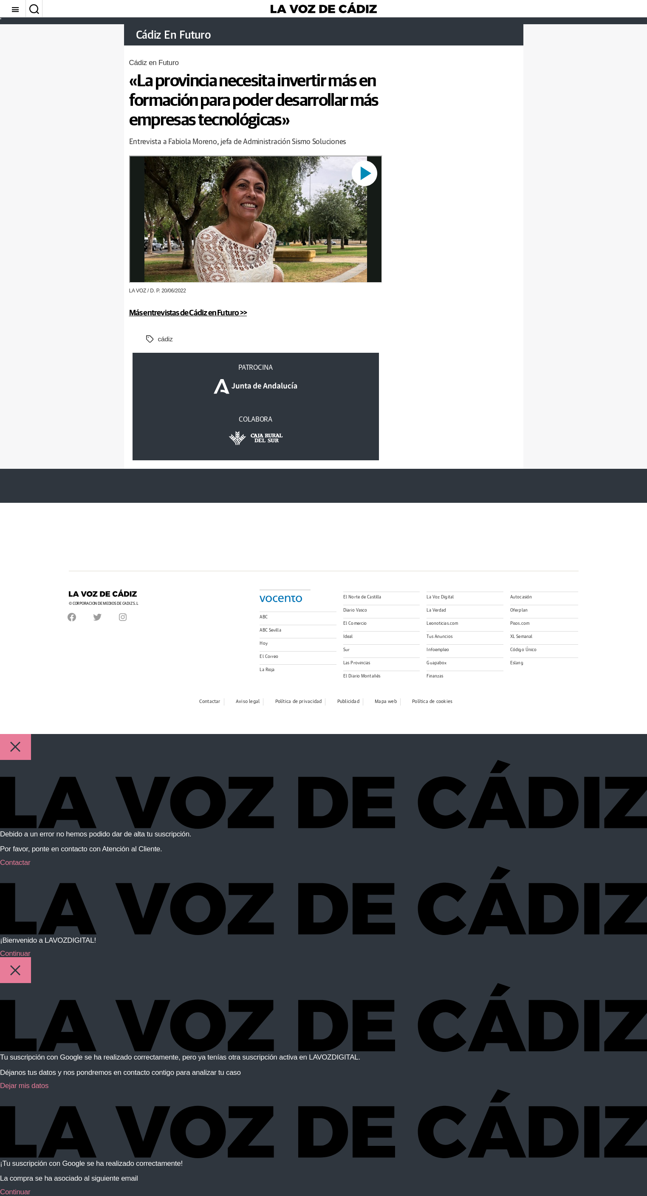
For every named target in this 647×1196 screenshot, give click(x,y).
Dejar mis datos (24, 1086)
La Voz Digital (440, 597)
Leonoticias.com (442, 623)
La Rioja (267, 670)
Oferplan (519, 610)
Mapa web (386, 701)
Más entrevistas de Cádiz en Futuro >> (195, 312)
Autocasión (521, 597)
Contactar (209, 701)
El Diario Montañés (361, 676)
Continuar (15, 953)
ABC (263, 617)
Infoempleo (438, 650)
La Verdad (436, 610)
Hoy (263, 643)
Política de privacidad (298, 701)
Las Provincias (356, 663)
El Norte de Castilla (362, 597)
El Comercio (355, 623)
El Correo (269, 657)
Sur (346, 650)
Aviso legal (248, 701)
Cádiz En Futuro (178, 35)
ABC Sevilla (270, 630)
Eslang (516, 663)
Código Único (523, 650)
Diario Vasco (355, 610)
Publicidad (348, 701)
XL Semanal (521, 637)
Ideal (348, 637)
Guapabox (436, 663)
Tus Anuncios (439, 637)
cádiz (165, 339)
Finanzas (435, 676)
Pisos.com (519, 623)
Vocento (281, 599)
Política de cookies (432, 701)
